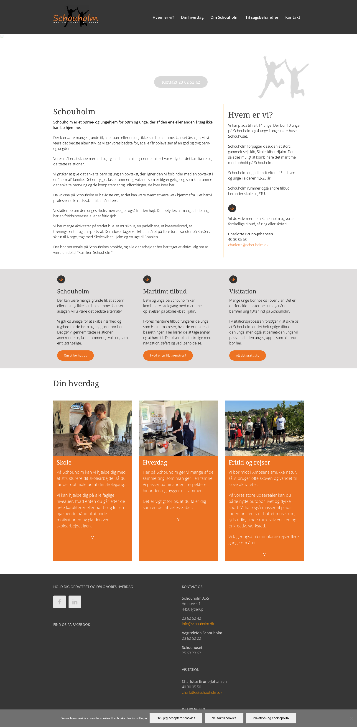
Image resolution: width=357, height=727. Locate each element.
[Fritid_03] (264, 402)
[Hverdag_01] (178, 402)
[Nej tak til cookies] (351, 718)
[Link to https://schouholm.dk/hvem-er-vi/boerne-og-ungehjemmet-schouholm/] (61, 279)
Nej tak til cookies (224, 718)
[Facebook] (59, 602)
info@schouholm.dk (198, 623)
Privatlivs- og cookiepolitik (271, 718)
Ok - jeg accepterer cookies (175, 718)
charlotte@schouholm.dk (248, 244)
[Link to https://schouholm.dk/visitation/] (233, 279)
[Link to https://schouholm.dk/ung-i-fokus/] (147, 279)
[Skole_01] (92, 402)
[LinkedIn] (75, 602)
